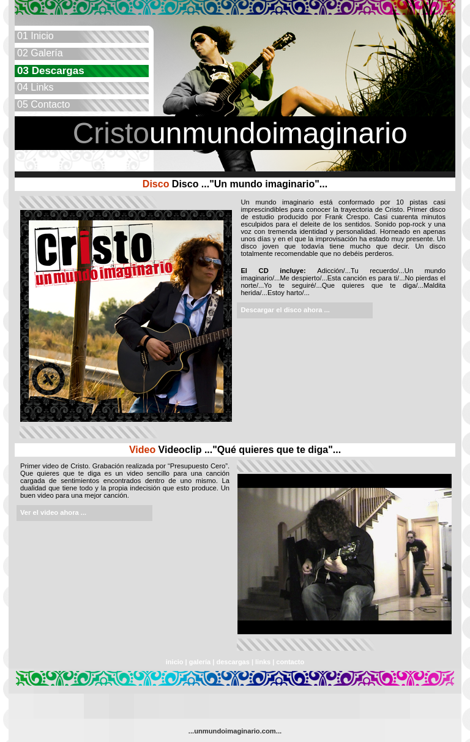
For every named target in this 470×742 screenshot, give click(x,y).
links (263, 661)
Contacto (42, 104)
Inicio (34, 36)
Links (34, 87)
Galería (39, 53)
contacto (290, 661)
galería (200, 661)
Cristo (111, 133)
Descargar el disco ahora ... (285, 309)
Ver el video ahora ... (53, 512)
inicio (175, 661)
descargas (232, 661)
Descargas (49, 71)
